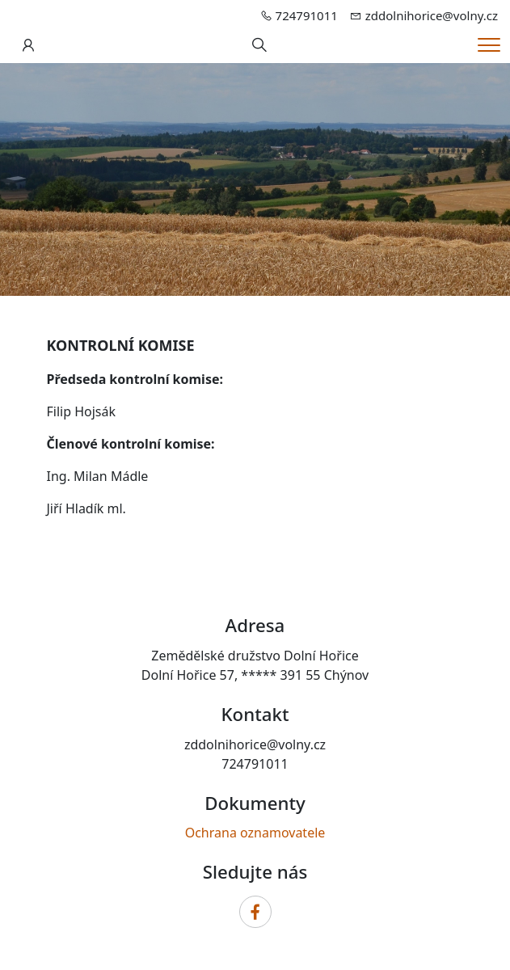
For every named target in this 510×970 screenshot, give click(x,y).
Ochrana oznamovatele (255, 832)
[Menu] (489, 45)
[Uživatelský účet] (28, 45)
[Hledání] (259, 45)
